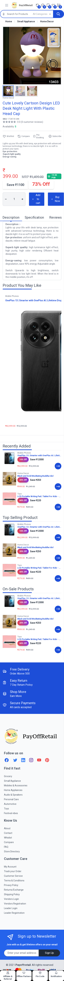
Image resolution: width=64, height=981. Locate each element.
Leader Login (10, 908)
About (7, 828)
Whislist (8, 837)
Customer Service (13, 876)
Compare (23, 136)
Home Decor (47, 21)
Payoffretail (23, 964)
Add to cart (36, 199)
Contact (8, 833)
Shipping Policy (12, 894)
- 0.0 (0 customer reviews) (29, 122)
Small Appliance (26, 21)
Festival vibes (11, 813)
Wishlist (8, 136)
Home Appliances (13, 790)
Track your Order (12, 871)
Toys (6, 808)
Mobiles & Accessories (15, 785)
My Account (10, 866)
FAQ (6, 847)
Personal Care (11, 799)
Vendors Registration (15, 903)
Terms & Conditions (14, 880)
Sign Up (49, 952)
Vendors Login (11, 899)
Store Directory (12, 851)
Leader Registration (14, 913)
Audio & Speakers (13, 794)
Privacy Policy (11, 885)
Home (8, 21)
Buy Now (55, 199)
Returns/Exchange (14, 889)
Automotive (10, 804)
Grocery (8, 776)
